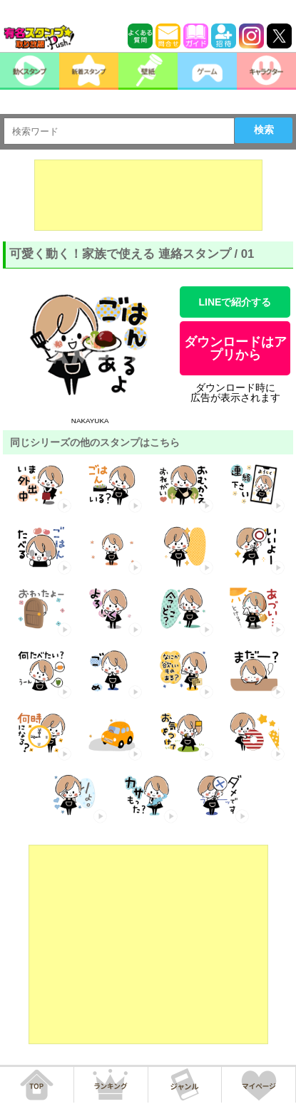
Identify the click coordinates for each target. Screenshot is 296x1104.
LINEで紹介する (235, 302)
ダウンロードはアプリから (235, 348)
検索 (264, 129)
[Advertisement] (148, 195)
